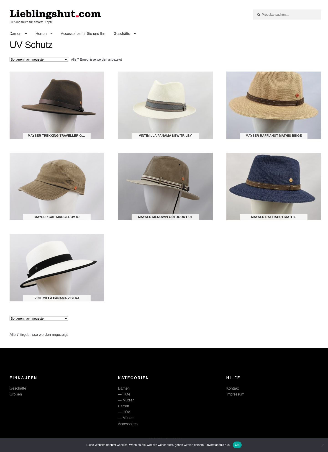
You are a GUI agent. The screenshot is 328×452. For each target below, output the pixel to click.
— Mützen (126, 400)
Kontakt (232, 388)
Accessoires (128, 424)
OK (237, 445)
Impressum (235, 394)
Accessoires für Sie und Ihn (83, 34)
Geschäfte (121, 34)
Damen (15, 34)
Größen (16, 394)
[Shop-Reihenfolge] (39, 59)
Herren (41, 34)
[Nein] (322, 445)
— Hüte (124, 394)
